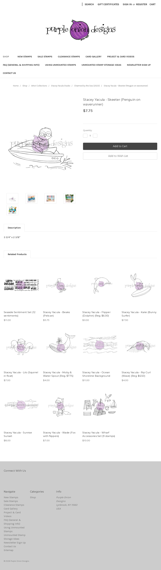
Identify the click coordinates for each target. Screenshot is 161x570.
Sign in (127, 4)
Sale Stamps (45, 56)
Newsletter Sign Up (139, 64)
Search (89, 4)
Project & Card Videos (120, 56)
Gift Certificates (108, 4)
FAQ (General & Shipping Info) (21, 64)
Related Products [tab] (17, 254)
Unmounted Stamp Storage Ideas (101, 64)
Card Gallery (93, 56)
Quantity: (87, 130)
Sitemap (8, 550)
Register (141, 4)
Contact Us (9, 73)
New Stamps (24, 56)
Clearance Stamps (69, 56)
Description (14, 227)
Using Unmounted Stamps (60, 64)
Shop (7, 56)
